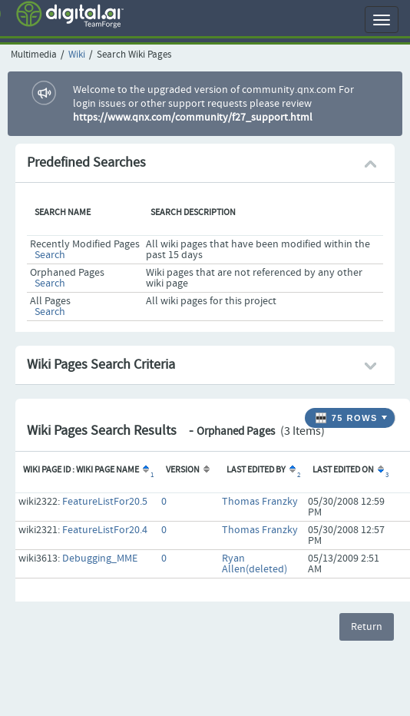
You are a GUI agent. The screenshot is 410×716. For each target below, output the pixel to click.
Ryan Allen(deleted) (254, 564)
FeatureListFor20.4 (104, 530)
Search (50, 255)
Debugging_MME (99, 558)
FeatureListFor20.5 (104, 502)
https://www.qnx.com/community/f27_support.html (192, 117)
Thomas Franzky (260, 502)
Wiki (76, 54)
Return (366, 627)
